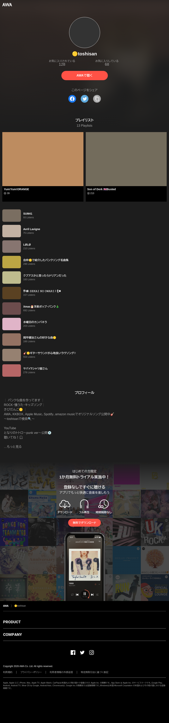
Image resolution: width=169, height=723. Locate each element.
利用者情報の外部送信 (61, 672)
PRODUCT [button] (12, 622)
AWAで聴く (84, 75)
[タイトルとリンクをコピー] (97, 99)
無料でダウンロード (84, 522)
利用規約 (7, 672)
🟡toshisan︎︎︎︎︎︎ (20, 605)
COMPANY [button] (12, 634)
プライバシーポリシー (31, 672)
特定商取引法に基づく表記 (94, 672)
